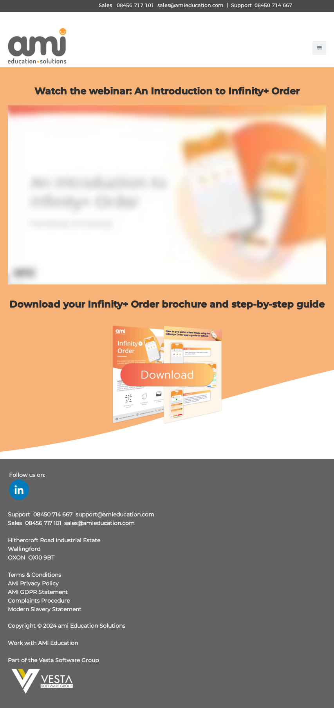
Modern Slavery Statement (44, 609)
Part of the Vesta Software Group (53, 660)
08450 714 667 (273, 5)
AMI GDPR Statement (38, 592)
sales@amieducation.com (190, 5)
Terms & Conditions (34, 574)
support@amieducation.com (115, 514)
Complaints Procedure (39, 600)
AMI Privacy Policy (33, 583)
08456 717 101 (135, 5)
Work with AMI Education (43, 642)
